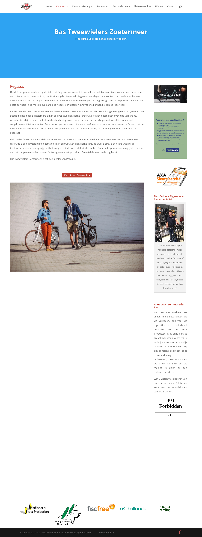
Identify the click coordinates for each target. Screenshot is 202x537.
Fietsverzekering (81, 6)
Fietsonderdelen (121, 6)
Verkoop (60, 6)
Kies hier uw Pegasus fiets (77, 175)
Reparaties (102, 6)
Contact (171, 6)
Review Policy (106, 532)
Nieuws (159, 6)
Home (49, 6)
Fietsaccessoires (142, 6)
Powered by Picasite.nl (79, 532)
